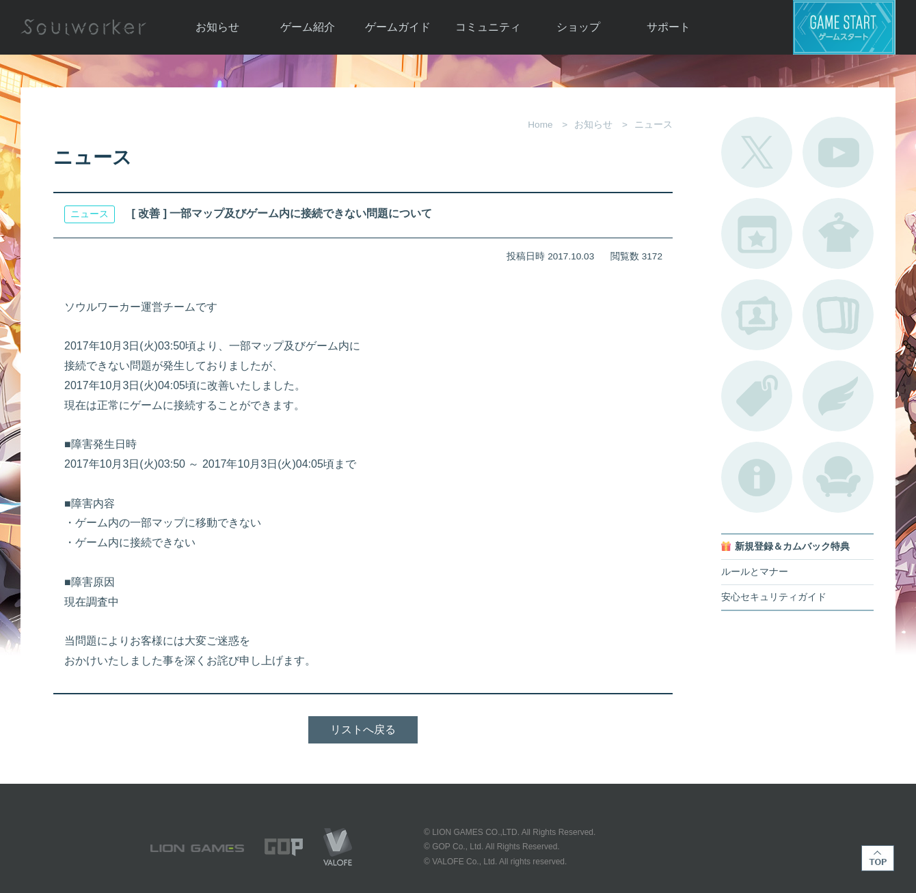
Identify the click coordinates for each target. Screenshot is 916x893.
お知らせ (217, 27)
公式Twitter (756, 152)
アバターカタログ (838, 233)
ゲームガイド (398, 27)
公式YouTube (838, 152)
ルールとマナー (754, 572)
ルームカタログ (838, 477)
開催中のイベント (756, 233)
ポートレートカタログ (756, 314)
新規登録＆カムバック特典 (792, 546)
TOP (877, 858)
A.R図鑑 (838, 314)
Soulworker (83, 27)
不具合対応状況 (756, 477)
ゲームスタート (844, 27)
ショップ (578, 27)
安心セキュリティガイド (773, 597)
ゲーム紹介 (307, 27)
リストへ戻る (363, 729)
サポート (668, 27)
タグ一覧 (756, 395)
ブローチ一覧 (838, 395)
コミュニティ (488, 27)
